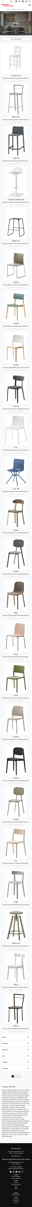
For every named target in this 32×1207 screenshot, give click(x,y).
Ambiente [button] (5, 1043)
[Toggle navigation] (29, 5)
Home (8, 9)
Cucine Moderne (16, 1176)
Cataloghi (16, 1198)
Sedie (23, 9)
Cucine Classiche (16, 1178)
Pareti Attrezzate (16, 1184)
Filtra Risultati (16, 39)
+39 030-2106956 (17, 1167)
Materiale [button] (5, 1049)
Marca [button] (4, 1037)
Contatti (16, 1202)
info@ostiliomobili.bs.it (18, 1168)
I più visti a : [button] (5, 1068)
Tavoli (16, 1186)
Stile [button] (3, 1056)
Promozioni (16, 1200)
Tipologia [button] (4, 1062)
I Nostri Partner (16, 1194)
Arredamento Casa (16, 9)
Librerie (16, 1182)
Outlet (16, 1196)
